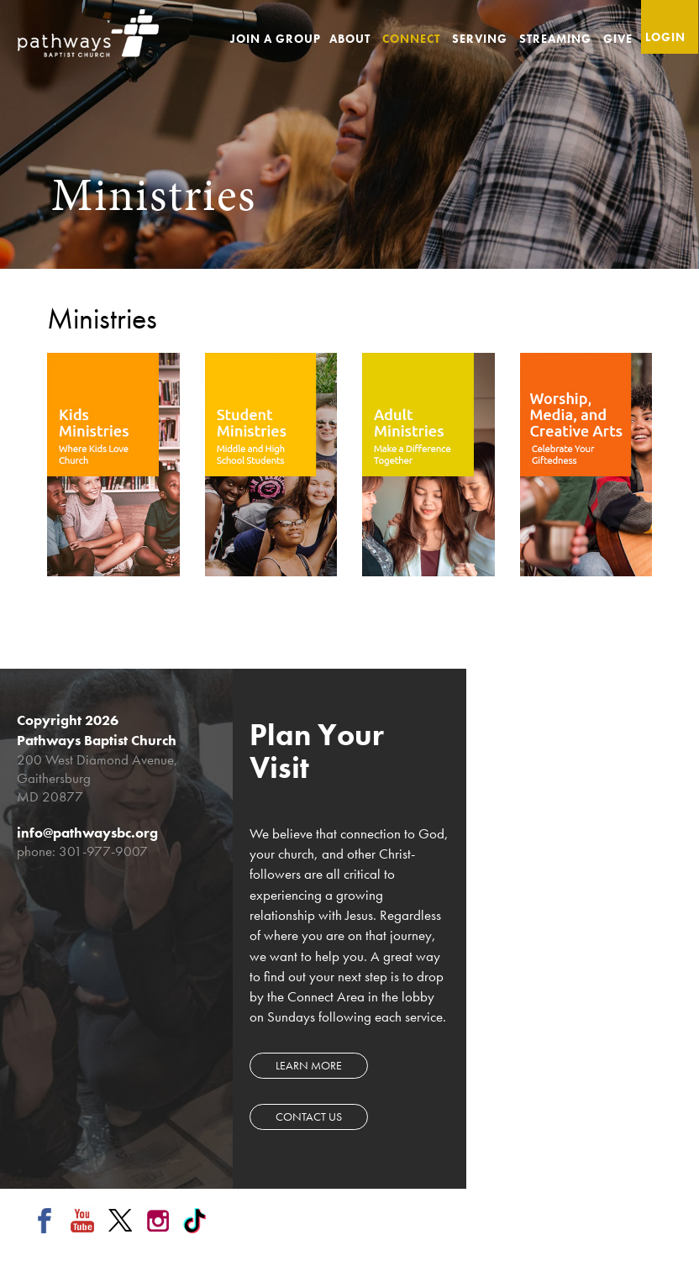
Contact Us (309, 1116)
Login (665, 37)
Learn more (309, 1065)
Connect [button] (413, 38)
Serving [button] (481, 38)
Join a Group (275, 38)
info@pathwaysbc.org (87, 832)
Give (618, 38)
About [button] (351, 38)
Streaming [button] (557, 38)
